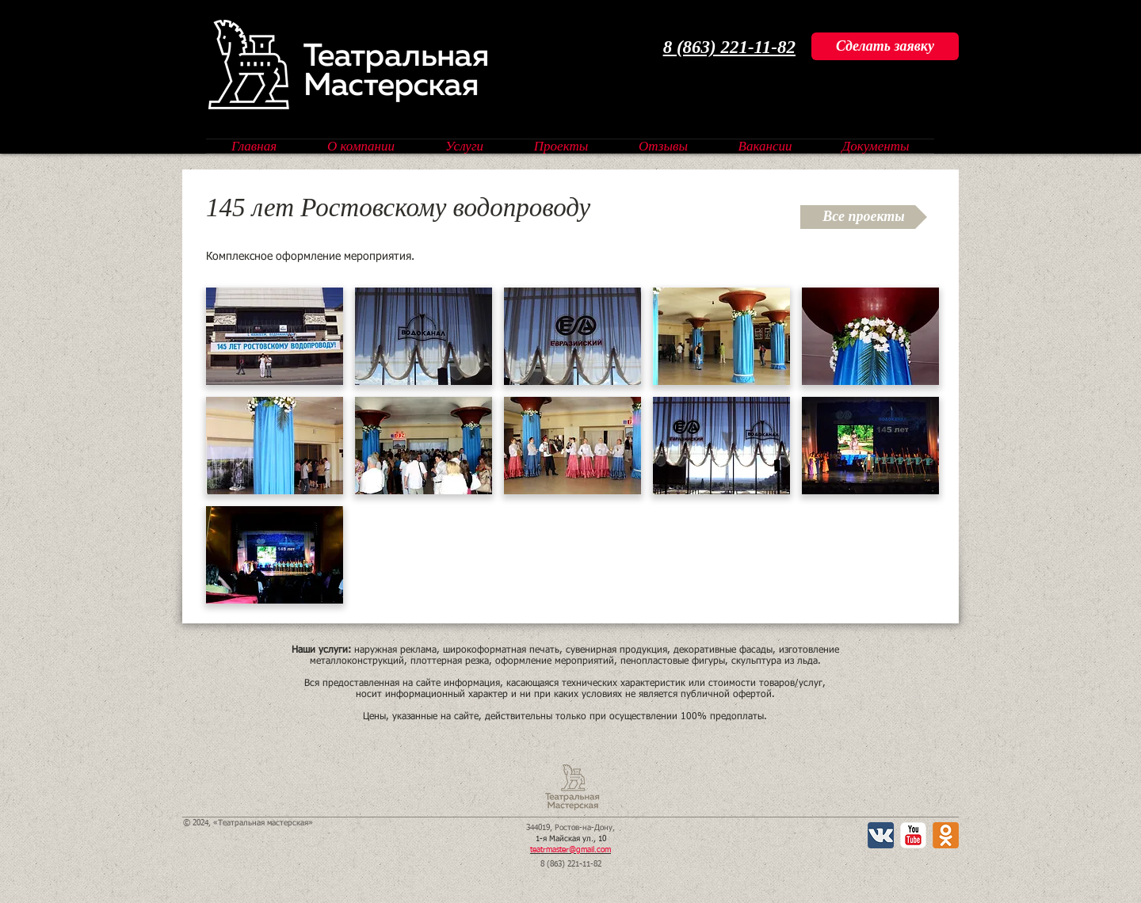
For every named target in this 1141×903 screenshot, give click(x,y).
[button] (274, 336)
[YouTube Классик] (913, 835)
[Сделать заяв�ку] (885, 46)
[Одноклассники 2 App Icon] (946, 835)
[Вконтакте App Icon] (881, 835)
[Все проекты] (863, 217)
